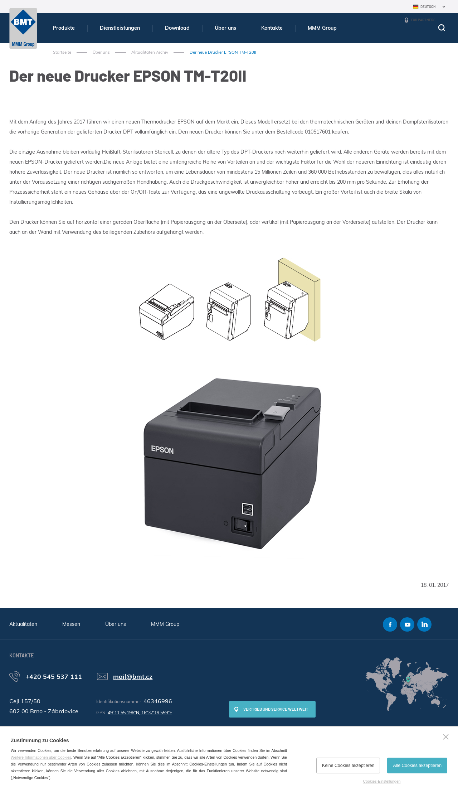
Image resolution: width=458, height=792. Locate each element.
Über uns (225, 28)
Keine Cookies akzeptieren (348, 765)
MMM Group (322, 28)
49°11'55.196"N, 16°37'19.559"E (140, 712)
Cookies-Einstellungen (382, 781)
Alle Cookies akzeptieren (417, 765)
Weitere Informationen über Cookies (41, 757)
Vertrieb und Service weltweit (275, 709)
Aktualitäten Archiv (149, 52)
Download (177, 28)
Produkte (64, 28)
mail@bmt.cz (132, 676)
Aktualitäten (23, 624)
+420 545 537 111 (53, 676)
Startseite (62, 52)
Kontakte (272, 28)
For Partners (423, 20)
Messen (71, 624)
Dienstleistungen (120, 28)
